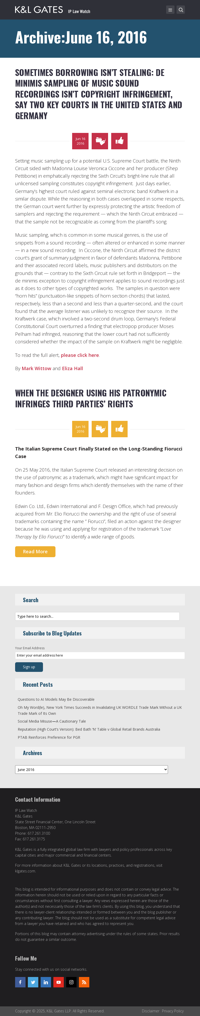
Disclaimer (150, 1010)
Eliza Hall (72, 368)
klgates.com (25, 871)
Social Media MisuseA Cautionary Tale (52, 721)
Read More (35, 551)
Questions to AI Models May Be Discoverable (56, 699)
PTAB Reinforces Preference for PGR (49, 737)
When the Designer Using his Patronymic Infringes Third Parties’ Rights (90, 398)
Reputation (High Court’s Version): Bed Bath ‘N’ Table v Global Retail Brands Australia (89, 729)
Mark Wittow (36, 368)
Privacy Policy (173, 1010)
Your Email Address (30, 648)
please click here (80, 355)
